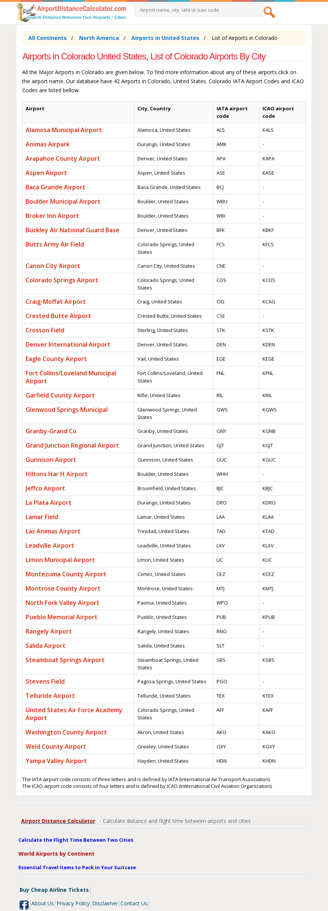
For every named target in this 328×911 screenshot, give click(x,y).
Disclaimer (105, 903)
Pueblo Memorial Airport (62, 617)
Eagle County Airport (56, 359)
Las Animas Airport (53, 531)
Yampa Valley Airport (56, 761)
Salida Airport (46, 645)
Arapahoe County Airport (63, 158)
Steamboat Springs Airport (65, 660)
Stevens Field (45, 681)
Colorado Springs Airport (62, 280)
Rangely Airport (49, 631)
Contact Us (134, 903)
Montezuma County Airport (66, 574)
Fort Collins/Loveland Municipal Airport (71, 377)
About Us (42, 903)
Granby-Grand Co (51, 431)
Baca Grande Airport (55, 187)
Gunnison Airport (51, 460)
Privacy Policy (73, 903)
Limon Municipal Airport (60, 560)
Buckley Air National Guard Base (72, 230)
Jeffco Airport (45, 488)
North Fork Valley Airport (62, 603)
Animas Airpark (48, 144)
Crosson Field (45, 330)
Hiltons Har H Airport (57, 474)
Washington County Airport (66, 732)
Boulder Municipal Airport (63, 201)
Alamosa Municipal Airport (64, 130)
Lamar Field (42, 517)
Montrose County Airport (63, 588)
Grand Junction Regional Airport (72, 445)
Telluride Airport (50, 696)
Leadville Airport (50, 545)
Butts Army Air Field (55, 244)
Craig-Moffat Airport (56, 301)
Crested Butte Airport (58, 316)
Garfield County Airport (60, 395)
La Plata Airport (49, 502)
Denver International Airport (68, 344)
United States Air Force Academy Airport (74, 714)
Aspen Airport (46, 173)
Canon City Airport (53, 266)
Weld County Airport (56, 746)
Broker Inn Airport (52, 216)
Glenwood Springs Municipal (67, 409)
